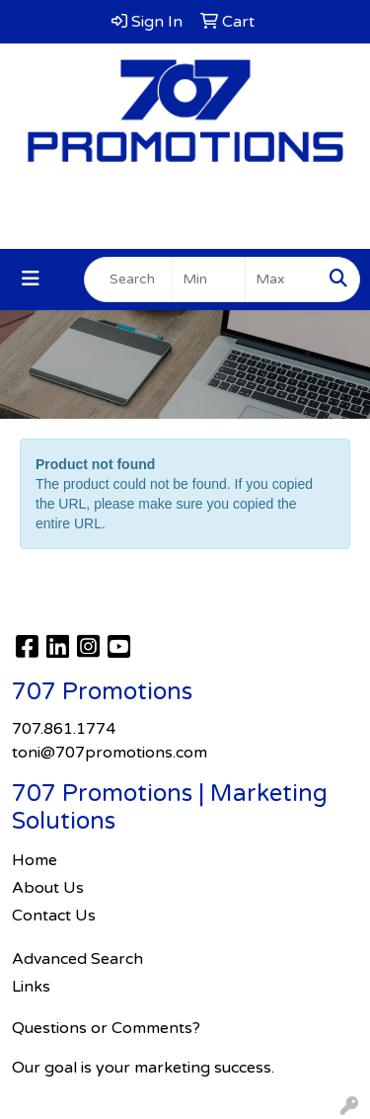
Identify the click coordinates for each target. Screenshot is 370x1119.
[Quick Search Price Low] (209, 279)
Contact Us (54, 915)
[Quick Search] (128, 279)
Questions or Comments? (106, 1028)
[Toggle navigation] (30, 279)
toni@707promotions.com (185, 227)
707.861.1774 (185, 203)
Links (31, 987)
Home (34, 860)
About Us (48, 888)
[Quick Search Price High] (282, 279)
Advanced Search (77, 959)
